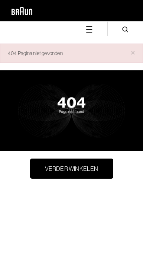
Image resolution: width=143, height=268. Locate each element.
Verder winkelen (71, 168)
